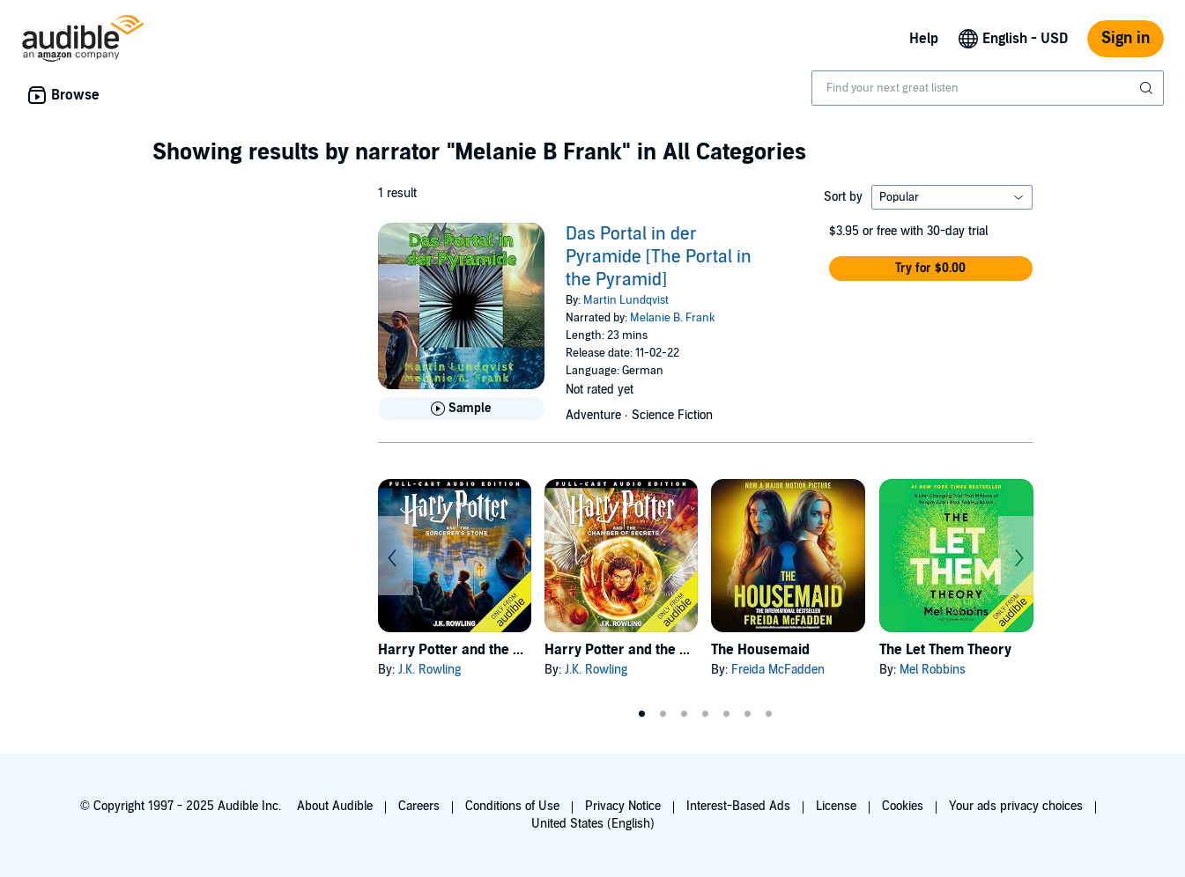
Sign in (1125, 38)
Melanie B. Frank (672, 318)
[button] (931, 268)
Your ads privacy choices (1016, 806)
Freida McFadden (778, 669)
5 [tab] (727, 714)
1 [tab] (642, 714)
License (836, 806)
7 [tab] (769, 714)
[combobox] (987, 88)
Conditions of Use (512, 806)
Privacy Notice (623, 806)
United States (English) (593, 823)
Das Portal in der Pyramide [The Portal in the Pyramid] (659, 257)
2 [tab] (663, 714)
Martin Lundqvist (626, 300)
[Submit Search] (1148, 88)
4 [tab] (706, 714)
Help (923, 39)
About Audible (335, 806)
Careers (419, 806)
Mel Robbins (933, 669)
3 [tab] (684, 714)
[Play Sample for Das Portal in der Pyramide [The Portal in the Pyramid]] (461, 408)
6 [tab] (748, 714)
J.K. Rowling (429, 669)
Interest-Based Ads (738, 806)
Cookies (902, 806)
